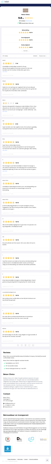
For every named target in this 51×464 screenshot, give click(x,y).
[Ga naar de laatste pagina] (33, 345)
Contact (26, 459)
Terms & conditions (33, 459)
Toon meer (25, 50)
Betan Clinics (25, 14)
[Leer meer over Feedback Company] (31, 439)
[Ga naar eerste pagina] (18, 345)
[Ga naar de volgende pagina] (29, 345)
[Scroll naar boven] (47, 460)
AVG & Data (20, 459)
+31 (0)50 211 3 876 (10, 405)
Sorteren (35, 56)
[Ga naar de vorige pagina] (22, 345)
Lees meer (4, 71)
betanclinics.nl (8, 407)
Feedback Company (13, 461)
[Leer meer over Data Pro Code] (7, 439)
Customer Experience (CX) (24, 423)
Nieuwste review (43, 56)
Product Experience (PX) (38, 423)
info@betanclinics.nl (10, 403)
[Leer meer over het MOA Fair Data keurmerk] (19, 439)
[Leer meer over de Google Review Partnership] (43, 439)
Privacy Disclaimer (12, 459)
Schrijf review (28, 21)
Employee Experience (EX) (9, 425)
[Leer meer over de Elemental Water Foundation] (7, 449)
